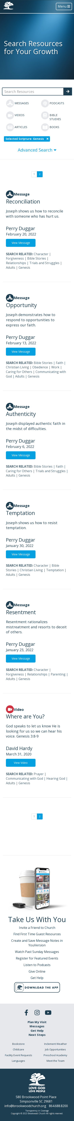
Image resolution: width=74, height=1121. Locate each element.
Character (41, 254)
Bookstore (18, 1044)
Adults (10, 267)
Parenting (58, 674)
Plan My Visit (37, 1022)
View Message (21, 243)
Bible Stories (36, 258)
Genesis (24, 267)
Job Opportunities (55, 1049)
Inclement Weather (55, 1044)
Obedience (40, 367)
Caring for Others (19, 372)
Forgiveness (15, 258)
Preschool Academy (55, 1055)
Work (55, 367)
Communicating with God (24, 778)
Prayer (39, 774)
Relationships (16, 263)
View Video (21, 763)
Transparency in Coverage (37, 1110)
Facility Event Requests (18, 1055)
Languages (18, 1061)
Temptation (55, 570)
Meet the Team (56, 1061)
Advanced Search (37, 150)
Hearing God (55, 778)
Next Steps (37, 1035)
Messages (37, 1026)
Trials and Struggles (44, 263)
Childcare (18, 1049)
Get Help (37, 1030)
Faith (59, 363)
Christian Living (17, 367)
